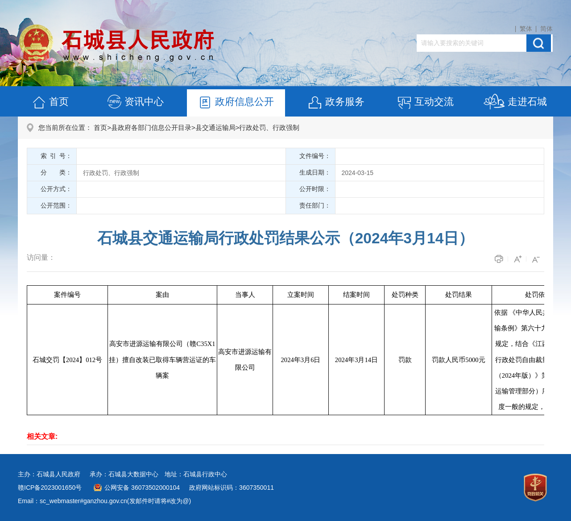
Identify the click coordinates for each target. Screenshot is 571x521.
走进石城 (515, 103)
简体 (546, 28)
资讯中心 (135, 103)
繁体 (526, 28)
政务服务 (335, 103)
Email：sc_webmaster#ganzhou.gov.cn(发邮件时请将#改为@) (104, 500)
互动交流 (425, 103)
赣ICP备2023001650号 (50, 487)
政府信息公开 (235, 103)
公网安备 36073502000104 (142, 487)
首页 (50, 103)
